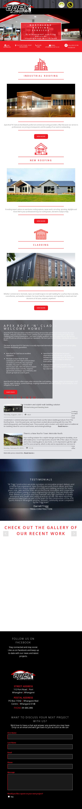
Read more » (63, 426)
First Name (12, 704)
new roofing (41, 160)
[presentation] (27, 779)
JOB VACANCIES (7, 46)
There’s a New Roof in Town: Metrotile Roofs (13, 439)
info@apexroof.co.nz (52, 47)
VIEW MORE (41, 136)
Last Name (12, 714)
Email (10, 723)
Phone (10, 733)
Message (11, 743)
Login (72, 798)
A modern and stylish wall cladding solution (13, 408)
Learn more (10, 392)
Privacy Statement (46, 798)
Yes (12, 768)
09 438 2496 (39, 46)
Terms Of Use (61, 798)
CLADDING (41, 245)
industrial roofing (41, 75)
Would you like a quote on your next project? (25, 765)
